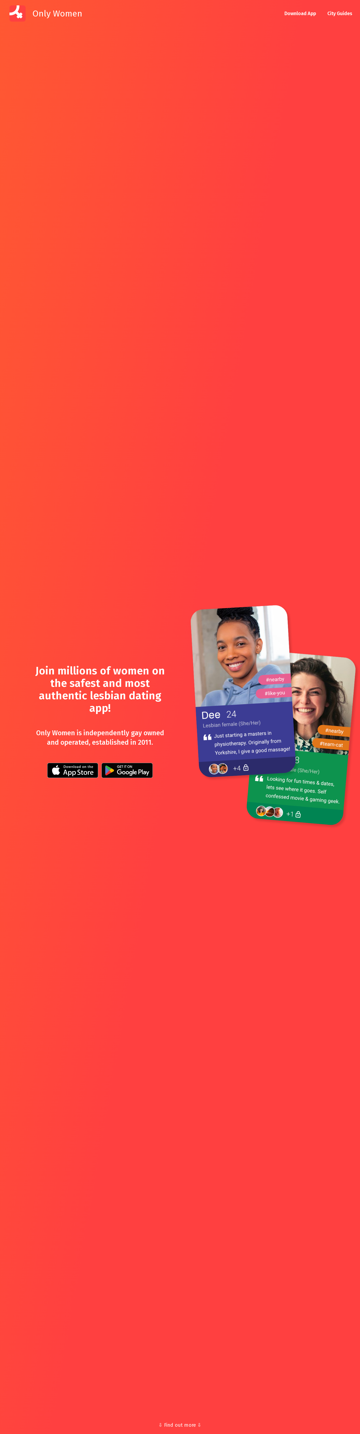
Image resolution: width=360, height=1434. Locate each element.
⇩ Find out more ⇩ (179, 1425)
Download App (300, 13)
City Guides (339, 13)
